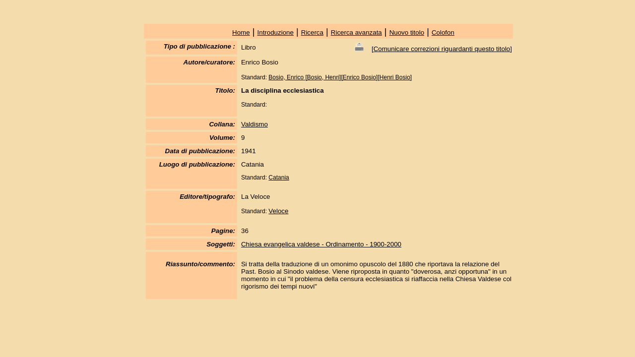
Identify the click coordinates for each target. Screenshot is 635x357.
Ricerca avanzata (356, 32)
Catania (278, 177)
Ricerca (312, 32)
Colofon (443, 32)
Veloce (278, 211)
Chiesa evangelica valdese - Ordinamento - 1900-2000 (321, 244)
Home (241, 32)
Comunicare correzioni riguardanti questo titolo (442, 49)
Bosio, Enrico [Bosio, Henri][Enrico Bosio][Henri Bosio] (340, 77)
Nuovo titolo (406, 32)
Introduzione (275, 32)
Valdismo (254, 124)
